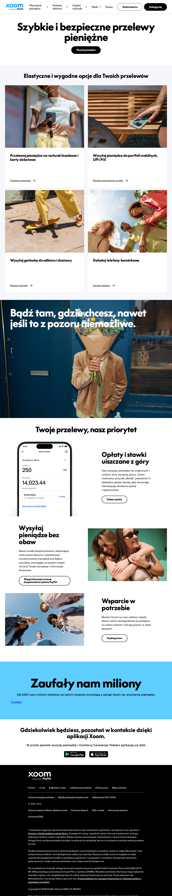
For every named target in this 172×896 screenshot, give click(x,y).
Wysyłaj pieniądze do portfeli (110, 180)
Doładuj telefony (104, 285)
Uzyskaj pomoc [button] (114, 638)
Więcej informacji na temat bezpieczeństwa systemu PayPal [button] (40, 580)
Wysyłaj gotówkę (21, 285)
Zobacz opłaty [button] (114, 499)
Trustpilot (16, 702)
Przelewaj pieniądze (23, 180)
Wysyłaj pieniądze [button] (85, 50)
